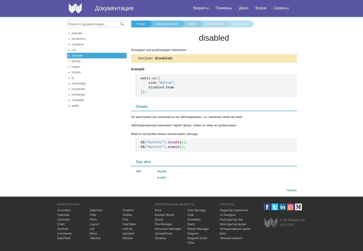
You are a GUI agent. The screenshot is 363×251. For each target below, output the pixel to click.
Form (93, 220)
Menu (94, 234)
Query (159, 220)
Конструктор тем (231, 220)
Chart (61, 225)
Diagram (193, 234)
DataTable (64, 239)
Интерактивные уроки (235, 229)
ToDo (190, 243)
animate (77, 33)
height (76, 66)
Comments (64, 234)
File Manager (164, 225)
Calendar (63, 215)
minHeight (78, 94)
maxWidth (78, 89)
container (78, 44)
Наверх (292, 191)
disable (162, 172)
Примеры (224, 8)
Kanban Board (164, 215)
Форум (261, 8)
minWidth (78, 100)
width (75, 105)
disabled (77, 55)
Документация (114, 8)
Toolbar (127, 215)
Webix (271, 223)
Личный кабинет (231, 239)
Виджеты (201, 8)
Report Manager (198, 229)
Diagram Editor (197, 239)
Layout (94, 225)
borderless (79, 38)
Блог (223, 234)
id (73, 78)
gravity (76, 61)
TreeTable (129, 225)
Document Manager (168, 229)
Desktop (160, 239)
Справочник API (167, 24)
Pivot (158, 211)
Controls (63, 229)
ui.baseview (215, 24)
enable (161, 178)
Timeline (128, 211)
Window (127, 239)
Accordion (64, 211)
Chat (190, 215)
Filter (93, 215)
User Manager (196, 211)
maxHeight (79, 83)
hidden (76, 72)
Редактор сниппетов (234, 211)
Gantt (191, 225)
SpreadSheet (164, 234)
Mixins (192, 24)
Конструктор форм (233, 225)
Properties (240, 24)
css (74, 50)
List (92, 229)
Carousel (63, 220)
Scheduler (194, 220)
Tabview (95, 239)
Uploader (128, 234)
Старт (141, 24)
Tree (125, 220)
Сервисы (281, 8)
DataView (96, 211)
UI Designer (228, 215)
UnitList (127, 229)
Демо (243, 8)
